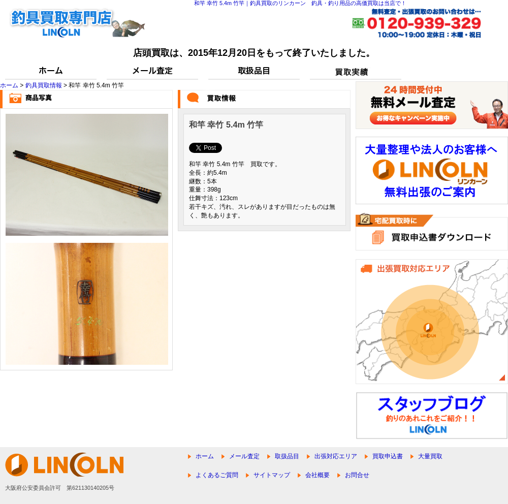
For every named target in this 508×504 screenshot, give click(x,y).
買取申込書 (387, 456)
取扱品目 (287, 456)
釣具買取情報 (43, 85)
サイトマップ (271, 475)
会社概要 (317, 475)
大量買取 (430, 456)
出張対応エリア (335, 456)
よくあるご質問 (217, 475)
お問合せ (357, 475)
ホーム (9, 85)
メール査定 (244, 456)
